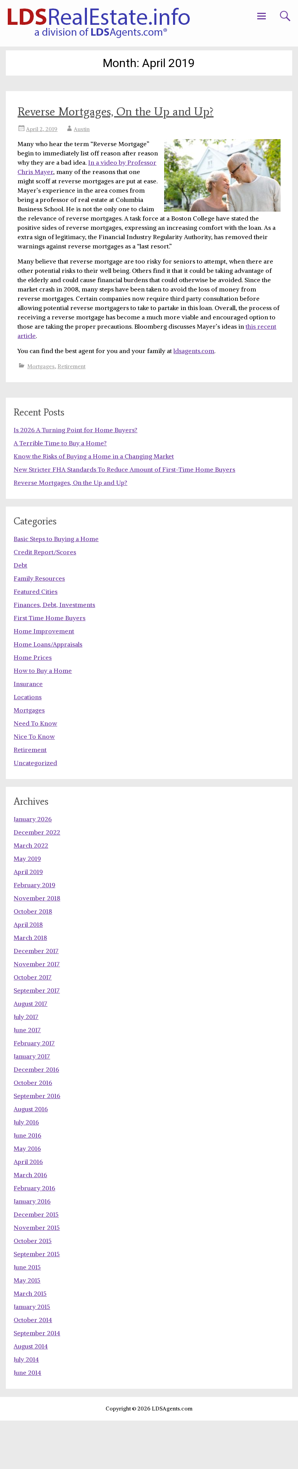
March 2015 (30, 1342)
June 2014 (27, 1421)
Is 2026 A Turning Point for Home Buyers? (75, 478)
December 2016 (36, 1118)
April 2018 (28, 973)
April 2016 (28, 1210)
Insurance (28, 732)
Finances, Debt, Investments (54, 653)
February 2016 (34, 1236)
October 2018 (33, 960)
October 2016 (33, 1131)
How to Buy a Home (43, 719)
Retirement (71, 366)
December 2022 (37, 881)
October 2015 (33, 1289)
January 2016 (32, 1249)
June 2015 (27, 1315)
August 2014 (31, 1394)
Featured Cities (35, 640)
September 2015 (37, 1302)
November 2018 (37, 946)
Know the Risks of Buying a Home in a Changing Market (94, 505)
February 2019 (34, 933)
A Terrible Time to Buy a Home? (60, 491)
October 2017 (33, 1025)
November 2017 (37, 1012)
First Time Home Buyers (49, 666)
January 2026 (33, 867)
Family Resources (39, 627)
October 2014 (33, 1368)
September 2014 (37, 1381)
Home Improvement (44, 679)
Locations (28, 745)
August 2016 (31, 1157)
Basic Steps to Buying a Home (56, 587)
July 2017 (26, 1065)
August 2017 (30, 1052)
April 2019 (28, 920)
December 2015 (36, 1263)
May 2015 (27, 1329)
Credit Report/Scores (45, 600)
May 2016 (27, 1197)
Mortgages (41, 366)
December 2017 (36, 999)
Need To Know (35, 772)
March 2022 (31, 894)
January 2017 (32, 1105)
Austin (82, 129)
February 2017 (34, 1091)
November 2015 (37, 1276)
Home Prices (33, 706)
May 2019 (27, 907)
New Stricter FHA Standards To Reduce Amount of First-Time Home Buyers (124, 518)
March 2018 (30, 986)
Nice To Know (34, 785)
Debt (20, 613)
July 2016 (26, 1170)
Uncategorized (35, 811)
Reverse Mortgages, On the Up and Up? (115, 111)
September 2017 (37, 1039)
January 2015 (32, 1355)
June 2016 (27, 1184)
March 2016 (30, 1223)
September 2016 (37, 1144)
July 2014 (26, 1408)
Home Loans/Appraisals (48, 693)
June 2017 (27, 1078)
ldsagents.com (193, 351)
